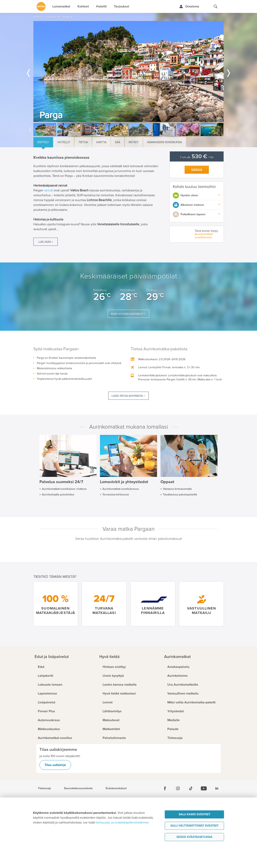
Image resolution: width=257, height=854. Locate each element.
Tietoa (83, 142)
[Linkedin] (216, 788)
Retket (134, 142)
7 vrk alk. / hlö (196, 157)
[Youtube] (203, 788)
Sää (117, 142)
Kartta (101, 142)
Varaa (196, 170)
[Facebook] (165, 788)
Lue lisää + (45, 241)
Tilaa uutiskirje (55, 765)
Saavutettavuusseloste (78, 788)
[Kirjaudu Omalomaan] (189, 6)
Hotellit (63, 142)
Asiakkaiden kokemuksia (164, 142)
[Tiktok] (190, 788)
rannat (48, 190)
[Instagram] (178, 788)
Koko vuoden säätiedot (127, 314)
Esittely (43, 142)
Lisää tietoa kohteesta (127, 396)
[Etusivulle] (41, 6)
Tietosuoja (44, 788)
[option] (128, 71)
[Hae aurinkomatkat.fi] (215, 6)
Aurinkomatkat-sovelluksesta (204, 235)
